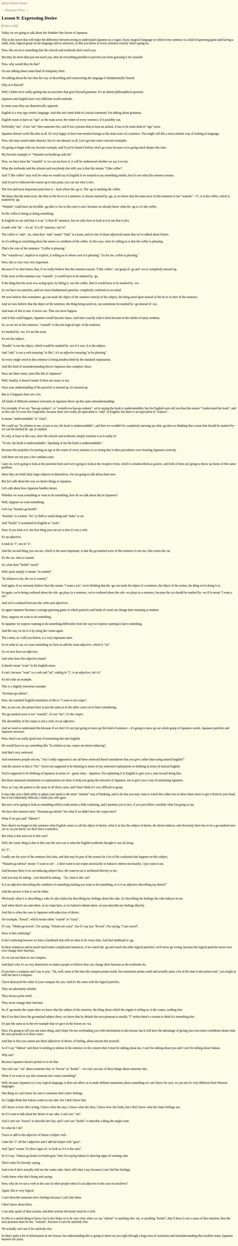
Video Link (9, 25)
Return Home (18, 3)
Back (5, 3)
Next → (24, 10)
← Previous (9, 10)
